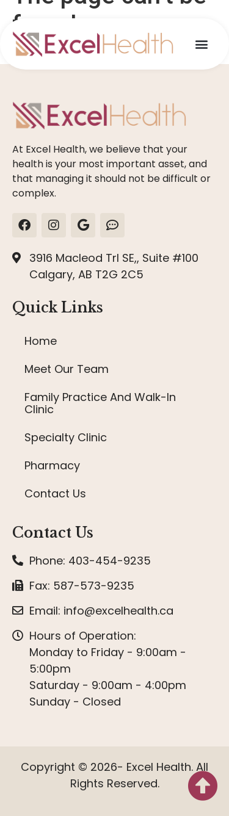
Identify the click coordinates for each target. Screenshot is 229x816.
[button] (201, 44)
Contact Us (55, 493)
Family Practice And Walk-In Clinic (100, 403)
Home (40, 340)
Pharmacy (52, 465)
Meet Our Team (66, 369)
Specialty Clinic (65, 437)
